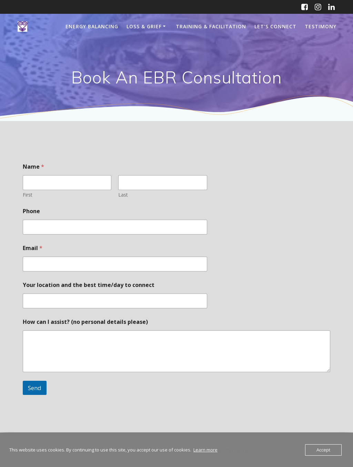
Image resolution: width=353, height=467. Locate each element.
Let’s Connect (275, 26)
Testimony (320, 26)
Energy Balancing (91, 26)
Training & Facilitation (211, 26)
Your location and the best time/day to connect (88, 285)
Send (34, 388)
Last (123, 195)
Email (32, 248)
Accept (323, 450)
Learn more (205, 450)
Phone (31, 211)
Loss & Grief (144, 26)
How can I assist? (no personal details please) (85, 322)
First (27, 195)
